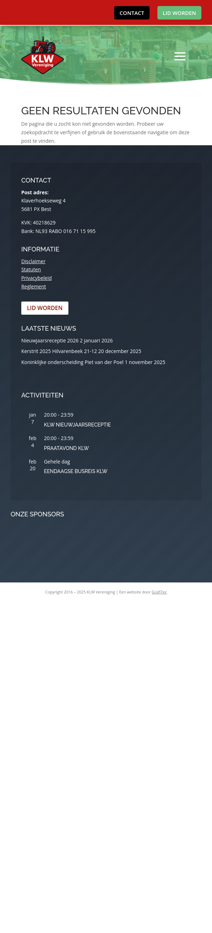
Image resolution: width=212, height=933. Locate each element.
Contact (131, 12)
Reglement (33, 286)
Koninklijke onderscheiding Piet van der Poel (72, 362)
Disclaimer (33, 261)
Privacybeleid (36, 278)
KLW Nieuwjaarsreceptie (77, 425)
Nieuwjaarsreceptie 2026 (50, 340)
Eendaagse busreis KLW (75, 471)
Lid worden (179, 12)
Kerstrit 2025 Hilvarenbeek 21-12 (59, 351)
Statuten (31, 269)
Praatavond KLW (66, 448)
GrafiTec (159, 592)
